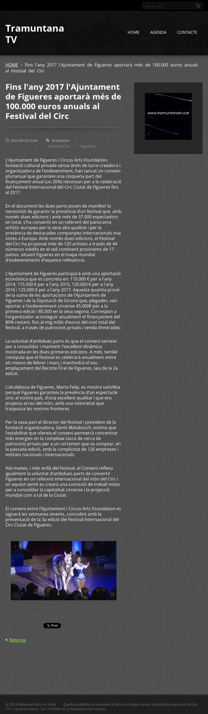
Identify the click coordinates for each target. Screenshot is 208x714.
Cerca (198, 6)
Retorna (17, 640)
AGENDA (158, 32)
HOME (133, 32)
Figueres (87, 146)
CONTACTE (187, 32)
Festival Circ (59, 146)
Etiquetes (60, 140)
